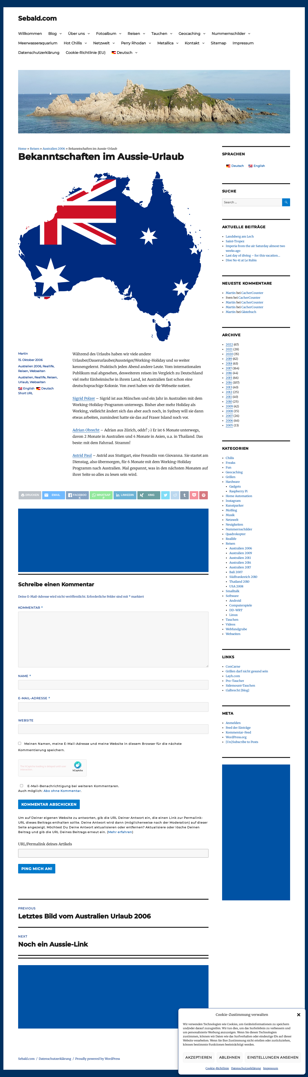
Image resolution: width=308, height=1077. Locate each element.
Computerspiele (240, 605)
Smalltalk (232, 591)
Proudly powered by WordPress (97, 1059)
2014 (229, 383)
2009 (229, 406)
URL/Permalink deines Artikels (45, 844)
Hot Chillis (73, 43)
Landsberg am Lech (240, 236)
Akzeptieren (198, 1057)
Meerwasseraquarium (37, 43)
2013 (229, 387)
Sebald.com (37, 18)
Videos (230, 624)
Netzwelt (101, 43)
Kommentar (30, 608)
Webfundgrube (236, 629)
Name (24, 676)
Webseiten (37, 371)
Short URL (25, 393)
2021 (229, 349)
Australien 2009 (240, 553)
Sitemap (218, 43)
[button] (298, 1014)
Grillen (230, 477)
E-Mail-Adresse (34, 698)
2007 (229, 416)
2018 (229, 363)
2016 (229, 373)
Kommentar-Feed (238, 732)
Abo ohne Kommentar (62, 791)
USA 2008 (236, 586)
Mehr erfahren (120, 832)
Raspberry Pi (238, 491)
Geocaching (189, 33)
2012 (229, 392)
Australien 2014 (240, 563)
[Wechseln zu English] (256, 166)
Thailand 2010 (239, 582)
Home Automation (239, 496)
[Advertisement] (114, 540)
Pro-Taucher (235, 681)
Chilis (230, 458)
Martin (23, 353)
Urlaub (23, 382)
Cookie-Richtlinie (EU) (85, 52)
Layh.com (233, 676)
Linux (233, 615)
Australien (25, 377)
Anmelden (233, 723)
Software (232, 596)
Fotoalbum (106, 33)
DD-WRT (236, 610)
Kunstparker (235, 505)
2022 (229, 344)
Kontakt (192, 43)
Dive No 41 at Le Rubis (241, 260)
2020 (229, 354)
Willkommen (30, 33)
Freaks (230, 463)
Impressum (270, 1068)
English (28, 388)
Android (235, 601)
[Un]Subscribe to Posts (242, 742)
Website (26, 720)
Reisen (134, 33)
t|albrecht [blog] (237, 690)
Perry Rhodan (133, 43)
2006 (229, 421)
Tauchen (159, 33)
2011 (229, 397)
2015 (229, 378)
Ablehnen (229, 1057)
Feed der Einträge (238, 728)
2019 (229, 359)
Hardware (233, 482)
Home (22, 148)
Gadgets (235, 486)
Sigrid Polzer (84, 398)
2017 (229, 368)
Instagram (233, 501)
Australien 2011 (240, 558)
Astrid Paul (82, 455)
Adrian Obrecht (86, 430)
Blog (52, 33)
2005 (229, 425)
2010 (229, 402)
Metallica (165, 43)
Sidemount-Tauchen (240, 686)
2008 (229, 411)
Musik (230, 515)
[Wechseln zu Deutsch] (235, 166)
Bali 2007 (236, 572)
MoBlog (231, 510)
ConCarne (233, 666)
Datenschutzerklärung (246, 1068)
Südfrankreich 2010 (243, 577)
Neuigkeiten (234, 524)
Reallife (48, 366)
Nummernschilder (228, 33)
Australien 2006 (54, 148)
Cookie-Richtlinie (217, 1068)
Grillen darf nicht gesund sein (247, 671)
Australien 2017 (240, 567)
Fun (228, 467)
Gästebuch (248, 312)
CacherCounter (252, 293)
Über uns (76, 33)
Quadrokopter (236, 534)
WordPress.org (236, 737)
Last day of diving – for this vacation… (253, 255)
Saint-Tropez (235, 241)
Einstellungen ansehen (272, 1057)
